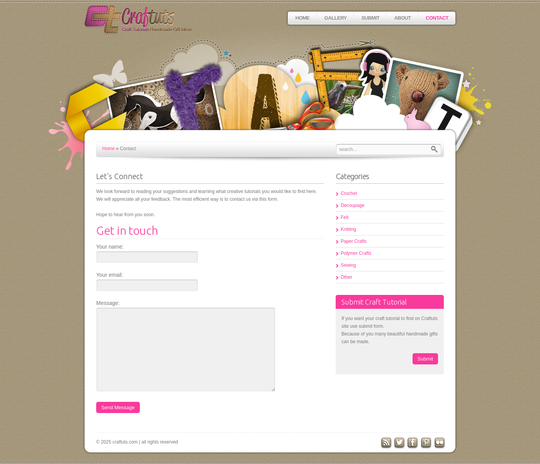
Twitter (400, 443)
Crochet (349, 193)
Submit (371, 18)
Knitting (348, 229)
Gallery (335, 18)
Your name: (110, 247)
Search (436, 149)
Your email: (109, 275)
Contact (437, 18)
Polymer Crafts (356, 253)
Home (302, 18)
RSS (386, 443)
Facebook (413, 443)
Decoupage (352, 205)
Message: (108, 303)
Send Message (118, 407)
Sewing (348, 265)
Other (346, 277)
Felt (344, 217)
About (402, 18)
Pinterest (427, 443)
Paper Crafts (354, 241)
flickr (441, 443)
